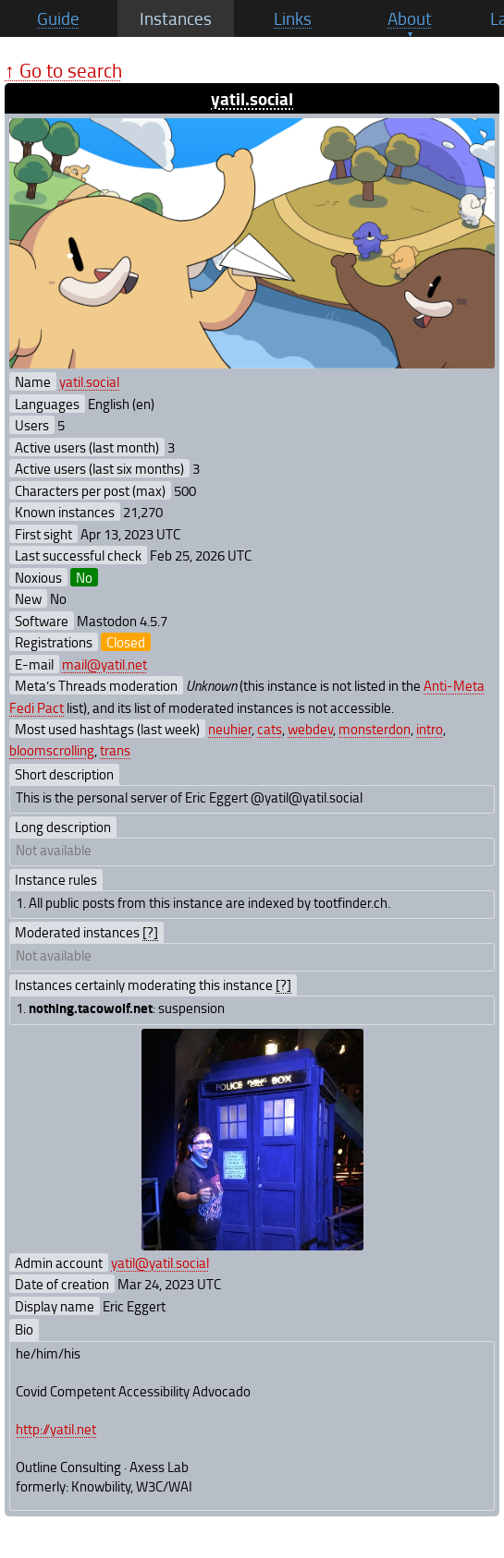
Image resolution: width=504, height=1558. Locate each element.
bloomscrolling (51, 750)
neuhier (230, 728)
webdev (310, 728)
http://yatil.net (56, 1428)
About (409, 18)
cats (269, 728)
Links (293, 18)
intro (429, 728)
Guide (58, 18)
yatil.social (252, 98)
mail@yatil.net (104, 664)
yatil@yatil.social (160, 1262)
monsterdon (374, 728)
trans (115, 750)
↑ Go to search (63, 69)
